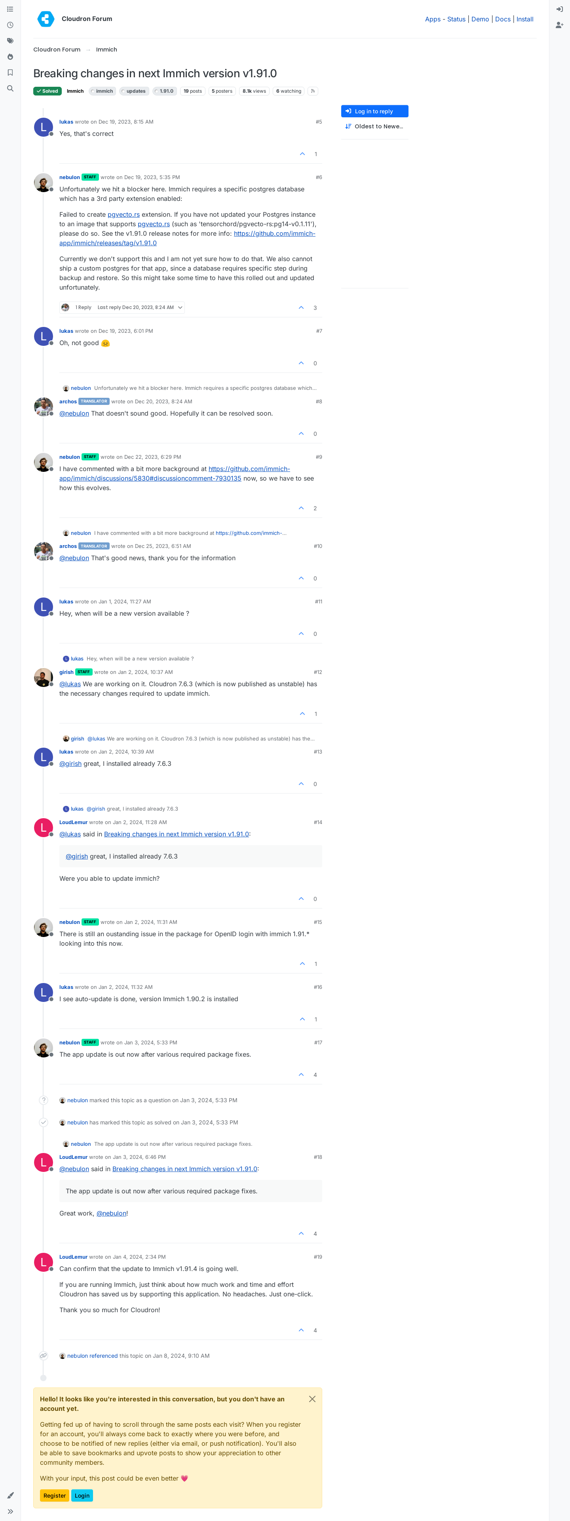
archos (68, 401)
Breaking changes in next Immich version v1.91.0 (176, 834)
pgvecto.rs (124, 214)
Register (55, 1495)
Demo (480, 19)
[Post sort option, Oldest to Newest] (374, 126)
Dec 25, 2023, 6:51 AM (163, 546)
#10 (318, 546)
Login (82, 1495)
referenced (103, 1355)
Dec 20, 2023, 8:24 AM (163, 401)
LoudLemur (73, 822)
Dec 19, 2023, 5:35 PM (152, 177)
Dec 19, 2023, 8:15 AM (126, 121)
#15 (318, 922)
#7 (319, 331)
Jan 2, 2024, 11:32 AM (126, 987)
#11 (318, 601)
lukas (66, 121)
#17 (318, 1042)
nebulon (69, 177)
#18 (318, 1157)
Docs (503, 19)
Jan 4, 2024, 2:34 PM (139, 1257)
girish (66, 672)
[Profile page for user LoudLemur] (43, 827)
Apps (433, 19)
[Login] (560, 9)
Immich (75, 91)
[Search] (10, 88)
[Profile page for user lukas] (43, 127)
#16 (318, 987)
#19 (318, 1257)
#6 (319, 177)
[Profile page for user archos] (43, 406)
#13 (318, 751)
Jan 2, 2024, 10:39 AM (126, 751)
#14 (318, 822)
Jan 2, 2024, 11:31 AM (150, 922)
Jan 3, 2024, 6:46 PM (139, 1157)
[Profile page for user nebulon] (43, 182)
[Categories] (10, 9)
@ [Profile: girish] (70, 763)
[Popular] (10, 57)
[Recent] (10, 25)
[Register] (560, 25)
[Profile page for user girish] (43, 677)
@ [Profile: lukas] (70, 684)
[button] (10, 1495)
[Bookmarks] (10, 73)
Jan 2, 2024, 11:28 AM (140, 822)
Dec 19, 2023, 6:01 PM (126, 331)
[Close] (312, 1399)
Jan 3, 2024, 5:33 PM (150, 1042)
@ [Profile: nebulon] (74, 413)
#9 (319, 457)
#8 (319, 401)
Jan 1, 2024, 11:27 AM (125, 601)
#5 (319, 121)
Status (456, 19)
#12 (318, 672)
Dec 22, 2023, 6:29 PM (152, 457)
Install (525, 19)
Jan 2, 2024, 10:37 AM (145, 672)
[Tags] (10, 41)
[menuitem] (560, 9)
